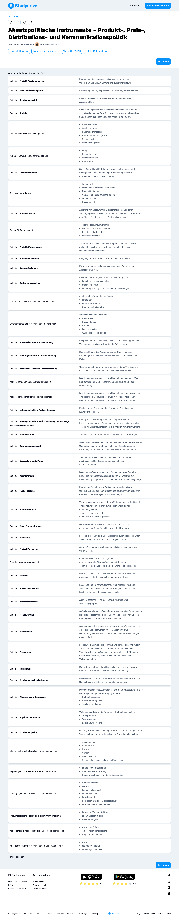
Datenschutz (35, 914)
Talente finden (38, 881)
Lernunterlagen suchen (17, 881)
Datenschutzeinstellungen (77, 914)
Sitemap (95, 914)
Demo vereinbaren (40, 889)
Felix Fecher (45, 44)
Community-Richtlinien (17, 889)
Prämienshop (13, 885)
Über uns (60, 914)
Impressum (48, 914)
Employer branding (40, 885)
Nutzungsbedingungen (17, 914)
